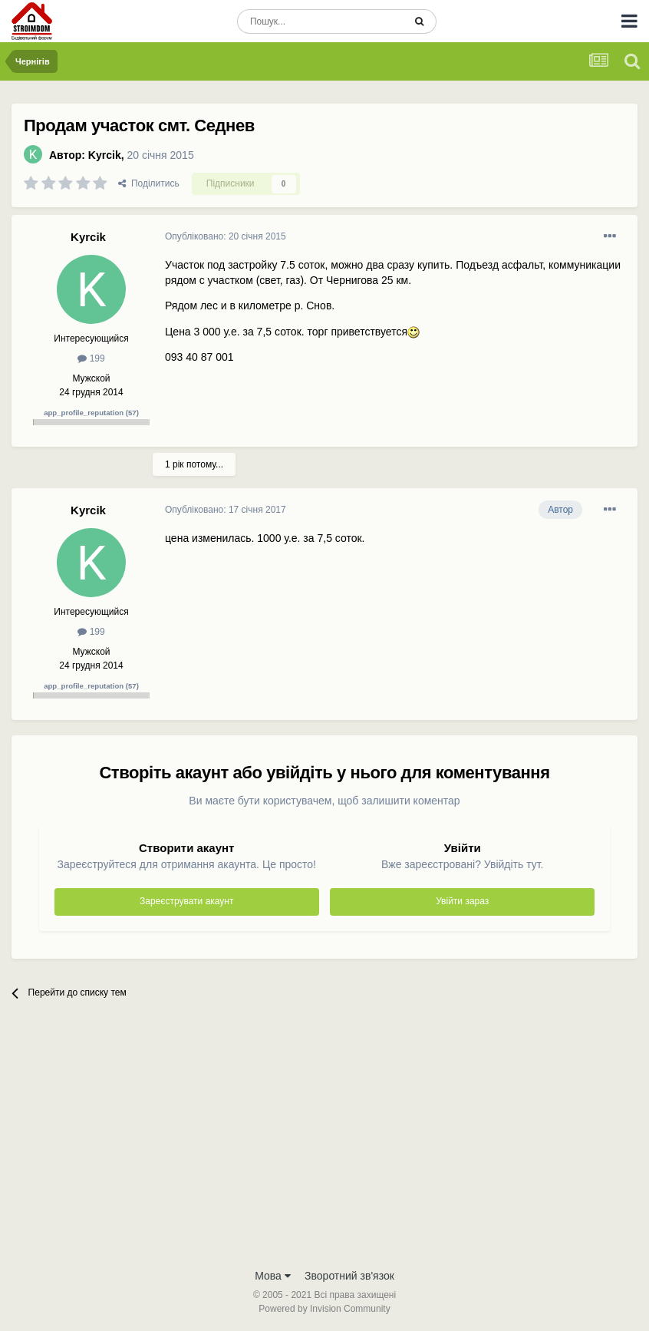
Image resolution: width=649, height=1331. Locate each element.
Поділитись (149, 183)
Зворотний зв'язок (349, 1276)
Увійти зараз (462, 901)
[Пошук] (320, 21)
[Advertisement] (324, 1145)
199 (90, 358)
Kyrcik (104, 155)
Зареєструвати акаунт (186, 901)
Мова (273, 1276)
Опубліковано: (225, 236)
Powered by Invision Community (324, 1308)
